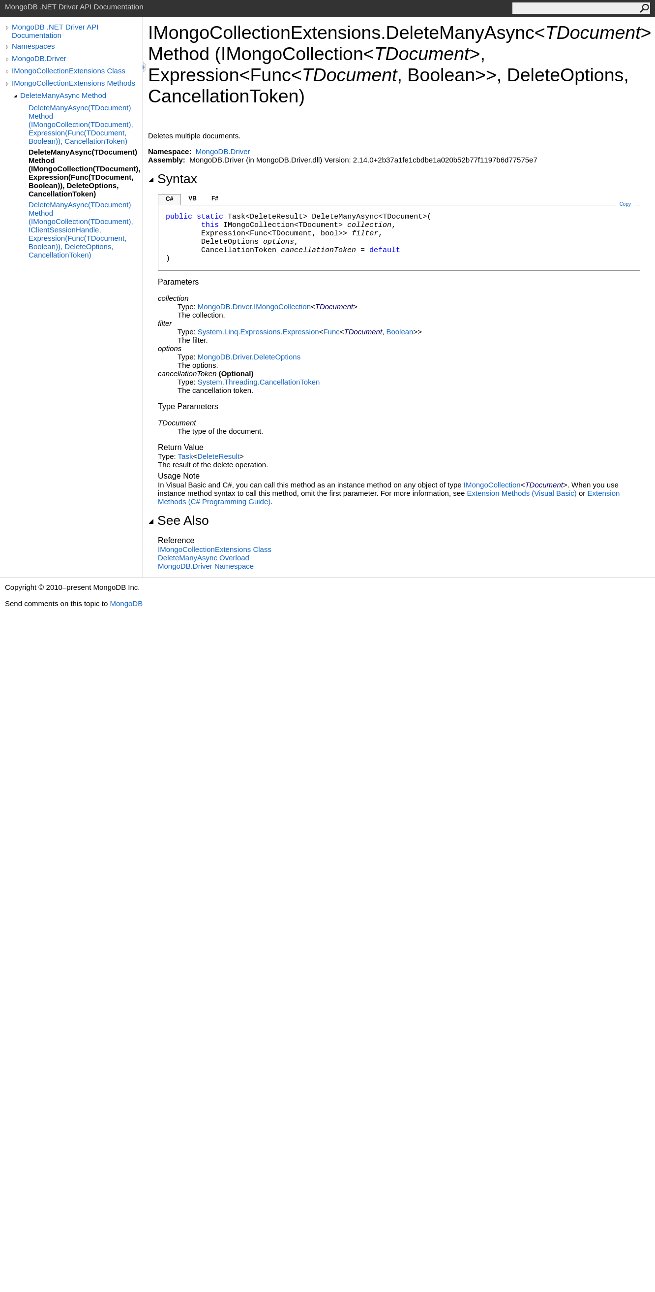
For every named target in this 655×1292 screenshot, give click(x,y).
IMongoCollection (492, 485)
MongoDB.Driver (39, 58)
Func (331, 331)
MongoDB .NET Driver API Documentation (55, 31)
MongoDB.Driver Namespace (206, 566)
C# (169, 198)
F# (214, 198)
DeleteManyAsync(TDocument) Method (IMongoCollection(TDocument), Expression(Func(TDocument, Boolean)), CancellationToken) (81, 124)
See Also (178, 520)
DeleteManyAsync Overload (203, 557)
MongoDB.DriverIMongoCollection (254, 306)
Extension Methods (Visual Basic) (522, 493)
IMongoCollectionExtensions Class (68, 70)
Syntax (172, 178)
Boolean (399, 331)
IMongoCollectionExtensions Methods (73, 83)
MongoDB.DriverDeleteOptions (249, 357)
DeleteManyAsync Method (63, 95)
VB (192, 198)
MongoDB (126, 603)
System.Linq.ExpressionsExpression (258, 331)
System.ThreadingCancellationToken (259, 382)
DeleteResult (218, 456)
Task (185, 456)
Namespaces (33, 46)
